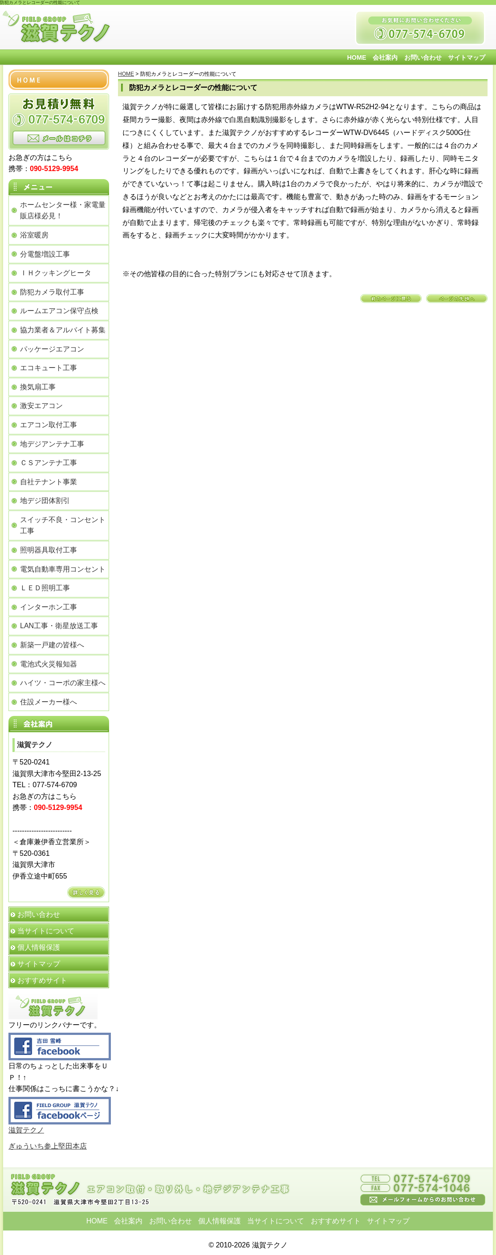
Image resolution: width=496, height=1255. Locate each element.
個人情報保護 (38, 947)
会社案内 (385, 57)
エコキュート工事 (48, 368)
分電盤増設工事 (45, 254)
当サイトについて (45, 931)
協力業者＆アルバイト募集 (63, 330)
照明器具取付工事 (48, 550)
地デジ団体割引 (45, 500)
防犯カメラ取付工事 (52, 292)
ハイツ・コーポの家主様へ (63, 683)
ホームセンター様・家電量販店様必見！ (63, 210)
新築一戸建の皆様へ (52, 645)
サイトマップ (466, 57)
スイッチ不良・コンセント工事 (63, 525)
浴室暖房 (34, 235)
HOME (356, 57)
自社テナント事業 (48, 482)
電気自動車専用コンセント (63, 569)
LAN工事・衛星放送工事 (59, 626)
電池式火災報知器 (48, 664)
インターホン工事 (48, 607)
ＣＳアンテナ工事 (48, 462)
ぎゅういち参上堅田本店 (47, 1146)
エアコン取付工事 (48, 425)
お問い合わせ (423, 57)
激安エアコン (41, 405)
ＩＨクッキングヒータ (55, 273)
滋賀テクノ (26, 1130)
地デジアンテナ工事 (52, 444)
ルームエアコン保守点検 (59, 311)
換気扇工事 (38, 387)
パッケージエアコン (52, 349)
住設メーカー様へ (48, 702)
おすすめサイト (42, 980)
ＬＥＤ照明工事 (45, 588)
